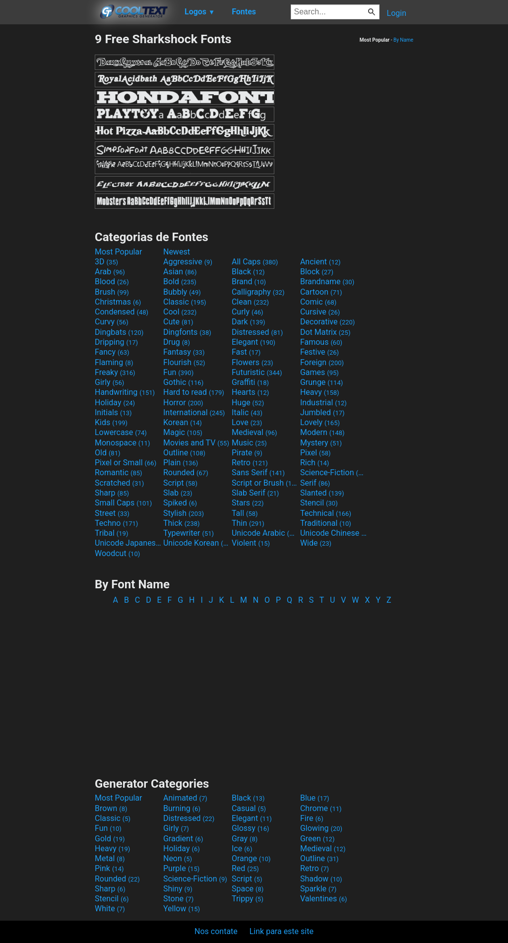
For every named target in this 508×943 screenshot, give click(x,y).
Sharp (112, 493)
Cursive (320, 311)
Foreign (322, 362)
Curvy (111, 321)
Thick (181, 523)
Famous (321, 342)
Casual (249, 808)
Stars (248, 502)
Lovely (320, 422)
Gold (110, 838)
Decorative (327, 321)
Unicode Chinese (333, 533)
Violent (251, 543)
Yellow (181, 908)
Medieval (254, 432)
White (110, 908)
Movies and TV (196, 442)
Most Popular (118, 251)
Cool (179, 311)
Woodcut (117, 553)
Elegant (253, 342)
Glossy (250, 828)
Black (248, 271)
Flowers (252, 362)
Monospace (122, 442)
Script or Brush (265, 483)
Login (396, 13)
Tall (245, 513)
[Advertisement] (47, 180)
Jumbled (322, 412)
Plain (180, 462)
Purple (181, 868)
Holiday (115, 402)
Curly (247, 311)
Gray (244, 838)
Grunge (321, 382)
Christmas (118, 302)
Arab (110, 271)
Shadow (321, 878)
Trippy (247, 898)
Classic (184, 302)
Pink (109, 868)
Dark (248, 321)
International (194, 412)
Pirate (247, 452)
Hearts (250, 392)
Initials (113, 412)
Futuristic (257, 372)
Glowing (321, 828)
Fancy (112, 352)
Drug (176, 342)
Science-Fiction (333, 472)
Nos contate (216, 931)
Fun (178, 372)
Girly (109, 382)
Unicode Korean (196, 543)
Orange (251, 858)
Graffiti (250, 382)
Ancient (320, 261)
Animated (185, 798)
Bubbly (182, 292)
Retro (250, 462)
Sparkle (318, 888)
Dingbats (119, 332)
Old (107, 452)
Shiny (177, 888)
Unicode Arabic (265, 533)
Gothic (183, 382)
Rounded (185, 472)
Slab (177, 493)
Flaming (114, 362)
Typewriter (188, 533)
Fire (311, 818)
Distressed (257, 332)
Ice (242, 848)
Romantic (118, 472)
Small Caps (123, 502)
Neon (177, 858)
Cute (178, 321)
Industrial (323, 402)
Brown (111, 808)
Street (112, 513)
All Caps (255, 261)
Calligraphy (258, 292)
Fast (246, 352)
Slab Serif (255, 493)
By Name (403, 40)
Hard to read (193, 392)
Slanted (322, 493)
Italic (247, 412)
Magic (182, 432)
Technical (325, 513)
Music (249, 442)
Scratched (119, 483)
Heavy (319, 392)
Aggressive (187, 261)
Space (247, 888)
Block (316, 271)
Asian (180, 271)
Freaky (115, 372)
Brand (249, 281)
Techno (116, 523)
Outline (184, 452)
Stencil (319, 502)
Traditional (325, 523)
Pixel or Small (125, 462)
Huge (248, 402)
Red (245, 868)
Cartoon (321, 292)
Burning (181, 808)
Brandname (327, 281)
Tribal (111, 533)
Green (317, 838)
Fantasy (183, 352)
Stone (178, 898)
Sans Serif (258, 472)
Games (319, 372)
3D (106, 261)
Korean (182, 422)
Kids (111, 422)
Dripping (116, 342)
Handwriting (125, 392)
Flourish (184, 362)
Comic (318, 302)
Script (180, 483)
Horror (183, 402)
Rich (314, 462)
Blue (314, 798)
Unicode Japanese (128, 543)
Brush (112, 292)
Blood (112, 281)
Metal (110, 858)
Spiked (180, 502)
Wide (315, 543)
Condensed (121, 311)
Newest (176, 251)
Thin (248, 523)
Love (247, 422)
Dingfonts (187, 332)
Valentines (323, 898)
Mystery (321, 442)
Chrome (321, 808)
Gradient (183, 838)
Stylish (183, 513)
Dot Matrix (325, 332)
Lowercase (121, 432)
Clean (250, 302)
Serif (315, 483)
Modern (322, 432)
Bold (179, 281)
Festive (319, 352)
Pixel (315, 452)
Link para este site (282, 931)
